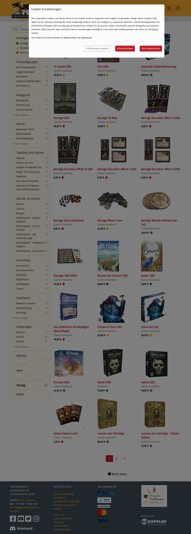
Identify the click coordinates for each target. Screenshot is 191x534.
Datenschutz (70, 37)
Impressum (86, 37)
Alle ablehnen (125, 48)
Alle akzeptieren (151, 48)
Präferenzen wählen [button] (97, 48)
